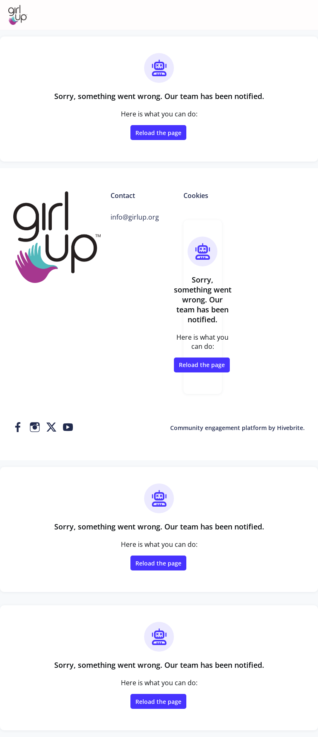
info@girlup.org (135, 217)
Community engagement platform (218, 428)
